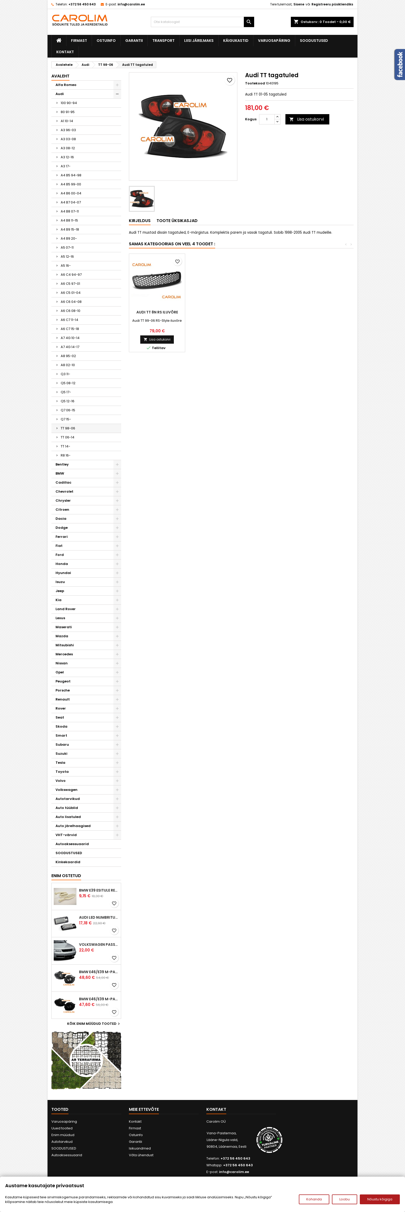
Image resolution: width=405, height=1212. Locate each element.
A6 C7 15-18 (70, 328)
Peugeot (63, 681)
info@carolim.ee (131, 4)
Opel (60, 672)
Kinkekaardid (68, 862)
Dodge (62, 527)
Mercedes (64, 654)
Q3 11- (65, 374)
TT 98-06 (68, 428)
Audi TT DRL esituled (157, 312)
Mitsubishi (65, 645)
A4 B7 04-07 (71, 202)
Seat (60, 717)
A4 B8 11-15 (69, 220)
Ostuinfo (106, 40)
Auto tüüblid (67, 807)
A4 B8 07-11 (70, 211)
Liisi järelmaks (199, 40)
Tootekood (255, 83)
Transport (163, 40)
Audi (60, 93)
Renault (63, 699)
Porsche (63, 690)
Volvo (61, 780)
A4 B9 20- (69, 238)
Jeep (60, 590)
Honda (62, 563)
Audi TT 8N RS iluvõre (325, 312)
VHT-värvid (66, 834)
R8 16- (66, 455)
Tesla (60, 762)
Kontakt (65, 51)
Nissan (62, 663)
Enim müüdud (62, 1134)
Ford (60, 554)
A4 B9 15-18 (70, 229)
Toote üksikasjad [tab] (177, 221)
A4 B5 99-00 (71, 184)
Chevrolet (64, 491)
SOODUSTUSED (314, 40)
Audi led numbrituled (99, 917)
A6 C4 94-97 (71, 274)
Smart (61, 735)
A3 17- (66, 166)
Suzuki (61, 753)
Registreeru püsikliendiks (332, 4)
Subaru (62, 744)
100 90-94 (69, 102)
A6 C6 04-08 (71, 301)
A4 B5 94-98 (71, 175)
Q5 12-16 (67, 401)
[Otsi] (202, 22)
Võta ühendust (141, 1155)
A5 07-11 (67, 247)
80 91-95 (68, 111)
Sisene (298, 4)
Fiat (59, 545)
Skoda (61, 726)
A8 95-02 (68, 355)
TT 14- (65, 446)
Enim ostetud (66, 876)
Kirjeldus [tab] (140, 221)
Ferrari (62, 536)
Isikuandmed (140, 1148)
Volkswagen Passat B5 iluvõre (99, 944)
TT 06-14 (67, 437)
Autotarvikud (68, 798)
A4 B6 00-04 (71, 193)
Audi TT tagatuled (213, 312)
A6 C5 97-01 (70, 283)
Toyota (62, 771)
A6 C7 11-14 (69, 319)
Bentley (62, 464)
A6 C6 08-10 (70, 310)
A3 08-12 (68, 148)
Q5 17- (66, 392)
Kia (58, 599)
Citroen (62, 509)
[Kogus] (267, 119)
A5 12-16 (67, 256)
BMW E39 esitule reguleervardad (99, 890)
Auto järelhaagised (73, 825)
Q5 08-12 (68, 383)
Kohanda (314, 1199)
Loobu (344, 1199)
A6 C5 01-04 (71, 292)
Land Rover (66, 609)
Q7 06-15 (68, 410)
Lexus (60, 618)
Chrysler (63, 500)
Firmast (79, 40)
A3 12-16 (67, 157)
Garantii (134, 40)
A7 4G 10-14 (70, 337)
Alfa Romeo (66, 84)
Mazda (62, 636)
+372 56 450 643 (82, 4)
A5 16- (66, 265)
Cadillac (63, 482)
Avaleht (60, 76)
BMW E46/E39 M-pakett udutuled (99, 972)
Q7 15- (66, 419)
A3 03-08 (68, 139)
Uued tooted (62, 1128)
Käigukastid (235, 40)
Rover (61, 708)
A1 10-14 (67, 121)
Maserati (64, 627)
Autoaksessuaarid (72, 843)
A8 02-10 (68, 365)
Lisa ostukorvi (306, 119)
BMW (60, 473)
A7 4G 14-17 (70, 346)
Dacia (61, 518)
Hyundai (63, 572)
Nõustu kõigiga (379, 1199)
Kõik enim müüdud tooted (94, 1023)
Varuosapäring (274, 40)
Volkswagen (66, 789)
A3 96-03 (68, 130)
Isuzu (60, 581)
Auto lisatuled (68, 816)
